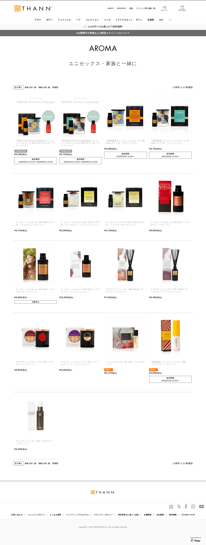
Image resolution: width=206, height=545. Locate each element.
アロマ (37, 20)
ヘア (78, 20)
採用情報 (173, 515)
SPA (161, 20)
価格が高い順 (44, 87)
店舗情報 (148, 515)
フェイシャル (64, 20)
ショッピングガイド (36, 515)
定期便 (150, 20)
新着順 (55, 87)
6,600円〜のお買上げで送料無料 (103, 26)
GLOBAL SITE (188, 515)
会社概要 (160, 515)
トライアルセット (124, 20)
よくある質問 (55, 515)
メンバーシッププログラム (77, 515)
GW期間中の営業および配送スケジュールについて (103, 33)
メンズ (107, 20)
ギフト (139, 20)
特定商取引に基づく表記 (128, 515)
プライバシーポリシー (103, 515)
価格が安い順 (30, 87)
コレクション (92, 20)
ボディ (49, 20)
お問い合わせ (17, 515)
